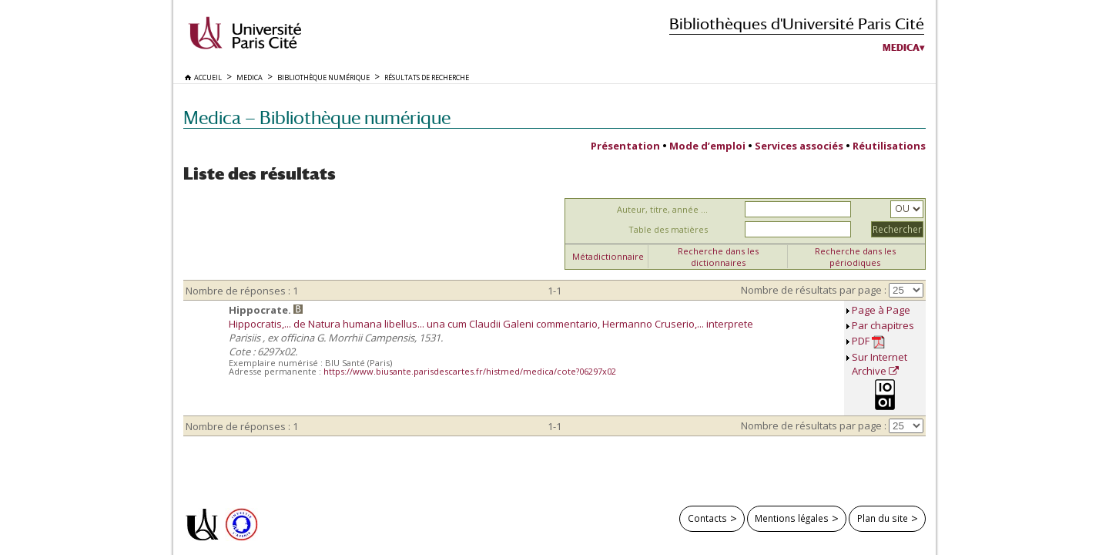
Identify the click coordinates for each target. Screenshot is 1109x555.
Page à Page (881, 310)
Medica (901, 47)
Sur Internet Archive (879, 364)
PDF (868, 341)
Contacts (707, 518)
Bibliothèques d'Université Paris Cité (796, 23)
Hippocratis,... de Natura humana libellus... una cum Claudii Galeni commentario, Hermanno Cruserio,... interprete (491, 324)
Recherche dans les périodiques (855, 256)
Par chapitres (883, 325)
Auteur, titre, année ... (662, 209)
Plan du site (882, 518)
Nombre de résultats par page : (813, 290)
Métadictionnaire (608, 256)
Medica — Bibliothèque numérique (317, 117)
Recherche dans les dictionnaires (718, 256)
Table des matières (668, 229)
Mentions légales (792, 518)
